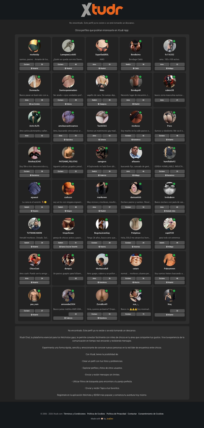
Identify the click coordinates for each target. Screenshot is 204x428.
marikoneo (102, 197)
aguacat (34, 197)
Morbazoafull (102, 268)
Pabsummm (169, 268)
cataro (136, 268)
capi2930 (169, 233)
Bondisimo (136, 54)
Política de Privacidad (116, 414)
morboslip (34, 54)
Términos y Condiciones (75, 414)
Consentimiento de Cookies (151, 414)
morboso (136, 126)
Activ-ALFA (34, 126)
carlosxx (68, 197)
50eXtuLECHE (34, 161)
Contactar (132, 414)
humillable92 (169, 161)
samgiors (102, 161)
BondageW (136, 90)
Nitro (102, 90)
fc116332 (169, 54)
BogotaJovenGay (102, 233)
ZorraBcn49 (102, 304)
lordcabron (170, 197)
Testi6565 (102, 126)
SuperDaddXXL (102, 54)
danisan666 (135, 197)
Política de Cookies (96, 414)
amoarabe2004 (68, 304)
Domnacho (34, 90)
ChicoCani (34, 268)
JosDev (109, 418)
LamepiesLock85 (68, 54)
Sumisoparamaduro (68, 90)
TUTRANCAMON (34, 233)
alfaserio (136, 161)
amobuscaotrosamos (68, 126)
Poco (169, 126)
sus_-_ (136, 304)
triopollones (68, 233)
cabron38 (169, 90)
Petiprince (135, 233)
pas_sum (34, 304)
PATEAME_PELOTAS (68, 161)
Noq (170, 304)
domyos (68, 268)
